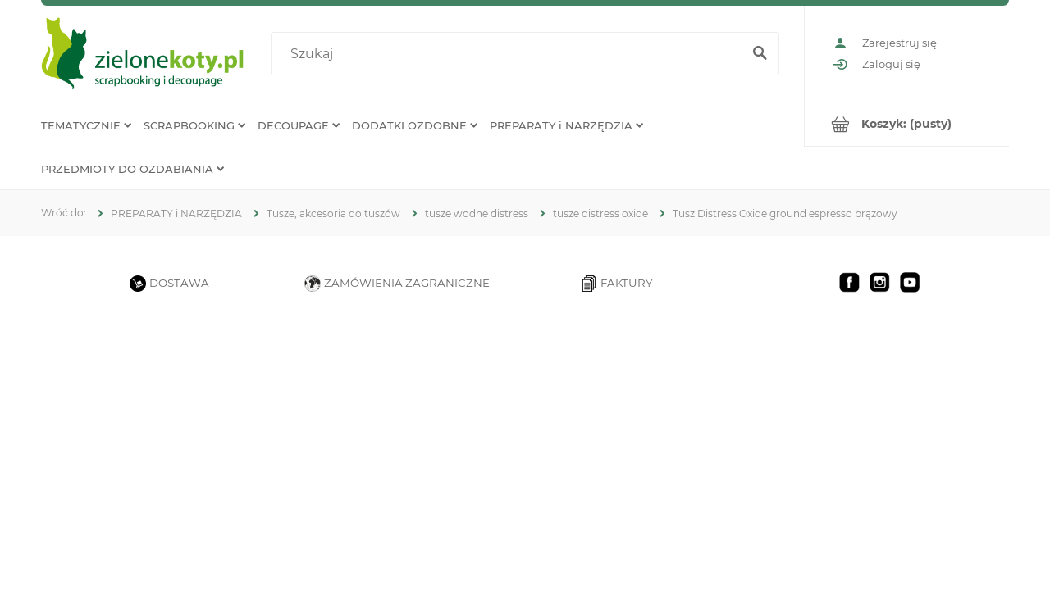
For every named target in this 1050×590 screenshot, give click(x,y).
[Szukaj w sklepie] (510, 54)
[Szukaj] (759, 54)
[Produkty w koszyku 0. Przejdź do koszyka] (907, 124)
